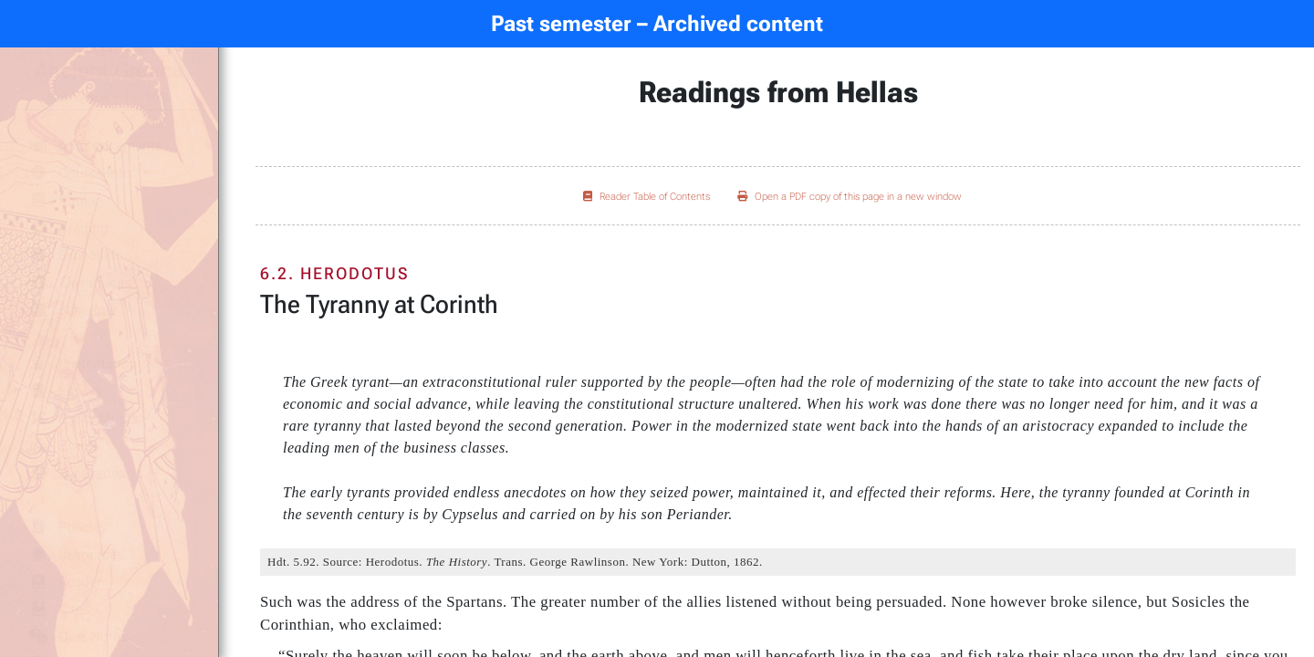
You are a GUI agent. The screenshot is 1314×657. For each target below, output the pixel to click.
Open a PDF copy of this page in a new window (849, 197)
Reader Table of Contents (646, 197)
